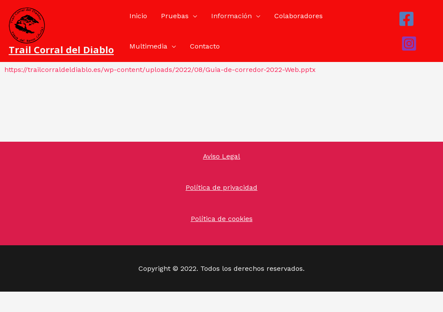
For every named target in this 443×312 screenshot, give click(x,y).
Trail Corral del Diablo (61, 49)
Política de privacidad (221, 187)
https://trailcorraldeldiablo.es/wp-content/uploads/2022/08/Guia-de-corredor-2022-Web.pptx (160, 69)
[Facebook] (406, 19)
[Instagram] (409, 43)
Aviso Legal (221, 156)
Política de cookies (222, 218)
